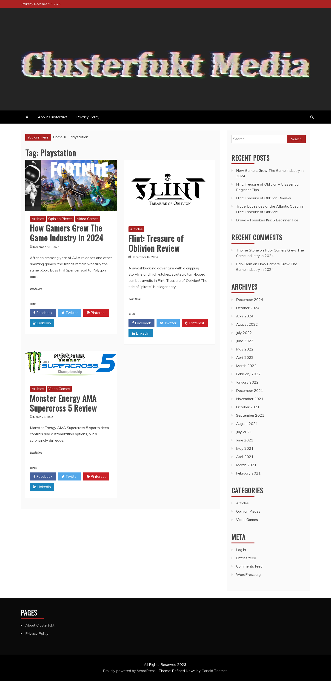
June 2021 (244, 440)
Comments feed (249, 566)
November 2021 (249, 398)
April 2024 (245, 316)
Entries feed (246, 558)
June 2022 (244, 341)
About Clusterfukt (52, 117)
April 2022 (245, 357)
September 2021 (250, 415)
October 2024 (248, 307)
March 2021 (246, 465)
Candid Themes (215, 670)
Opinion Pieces (60, 218)
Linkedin (42, 323)
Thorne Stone (247, 250)
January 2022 (247, 382)
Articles (37, 218)
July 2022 (244, 332)
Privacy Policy (88, 117)
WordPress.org (248, 574)
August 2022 (247, 324)
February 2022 (248, 374)
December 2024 (249, 299)
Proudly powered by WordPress (130, 670)
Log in (241, 549)
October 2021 (248, 407)
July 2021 (244, 432)
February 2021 (248, 473)
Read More (36, 289)
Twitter (69, 313)
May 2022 (245, 349)
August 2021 (247, 423)
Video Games (88, 218)
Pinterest (96, 313)
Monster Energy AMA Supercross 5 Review (63, 403)
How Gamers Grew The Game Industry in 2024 (66, 233)
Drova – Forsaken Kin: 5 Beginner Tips (267, 220)
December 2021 (249, 390)
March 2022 (246, 365)
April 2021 (245, 456)
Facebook (42, 313)
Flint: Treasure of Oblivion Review (156, 243)
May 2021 (245, 448)
